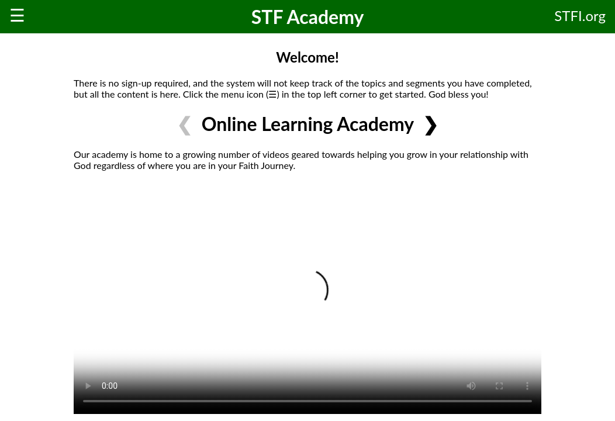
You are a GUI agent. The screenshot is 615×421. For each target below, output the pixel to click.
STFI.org (580, 15)
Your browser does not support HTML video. (307, 297)
